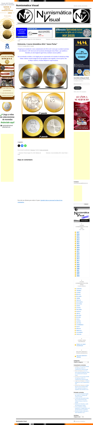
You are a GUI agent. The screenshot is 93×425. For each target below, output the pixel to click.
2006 (77, 272)
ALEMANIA (78, 288)
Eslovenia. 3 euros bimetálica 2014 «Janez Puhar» (57, 39)
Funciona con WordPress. (80, 421)
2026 (77, 234)
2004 (77, 276)
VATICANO (78, 334)
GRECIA (77, 313)
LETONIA (78, 321)
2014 (77, 257)
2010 (77, 264)
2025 (77, 236)
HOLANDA (78, 315)
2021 (77, 243)
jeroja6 (32, 46)
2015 (77, 255)
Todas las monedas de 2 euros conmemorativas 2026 (82, 382)
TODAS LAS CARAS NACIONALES (80, 345)
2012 (77, 261)
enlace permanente (44, 150)
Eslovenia (33, 150)
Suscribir (78, 88)
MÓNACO (78, 328)
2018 (77, 249)
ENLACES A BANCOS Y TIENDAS (81, 356)
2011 (77, 262)
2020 (77, 245)
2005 (77, 274)
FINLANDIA (78, 309)
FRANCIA (78, 311)
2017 (77, 251)
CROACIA (78, 300)
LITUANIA (78, 323)
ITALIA (77, 319)
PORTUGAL (78, 330)
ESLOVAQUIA (79, 302)
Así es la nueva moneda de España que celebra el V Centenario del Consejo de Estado (82, 368)
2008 (77, 268)
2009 (77, 266)
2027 (77, 232)
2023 (77, 240)
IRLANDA (78, 317)
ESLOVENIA (78, 304)
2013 (77, 259)
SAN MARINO (79, 332)
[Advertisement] (7, 158)
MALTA (77, 326)
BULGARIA (78, 296)
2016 (77, 253)
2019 (77, 247)
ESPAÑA (77, 306)
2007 (77, 270)
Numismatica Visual (27, 5)
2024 (77, 238)
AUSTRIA (78, 292)
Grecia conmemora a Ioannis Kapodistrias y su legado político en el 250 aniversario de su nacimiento (82, 408)
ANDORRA (78, 290)
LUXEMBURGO (79, 324)
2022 (77, 242)
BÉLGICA (78, 294)
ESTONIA (78, 307)
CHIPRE (77, 298)
